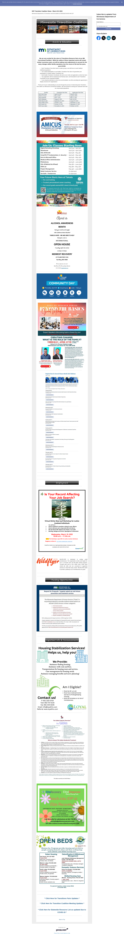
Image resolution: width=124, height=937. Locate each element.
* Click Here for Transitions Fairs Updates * (62, 898)
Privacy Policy (57, 933)
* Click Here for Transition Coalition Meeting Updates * (62, 903)
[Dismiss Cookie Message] (122, 1)
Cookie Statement (77, 4)
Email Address (100, 21)
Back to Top (62, 919)
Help (69, 933)
